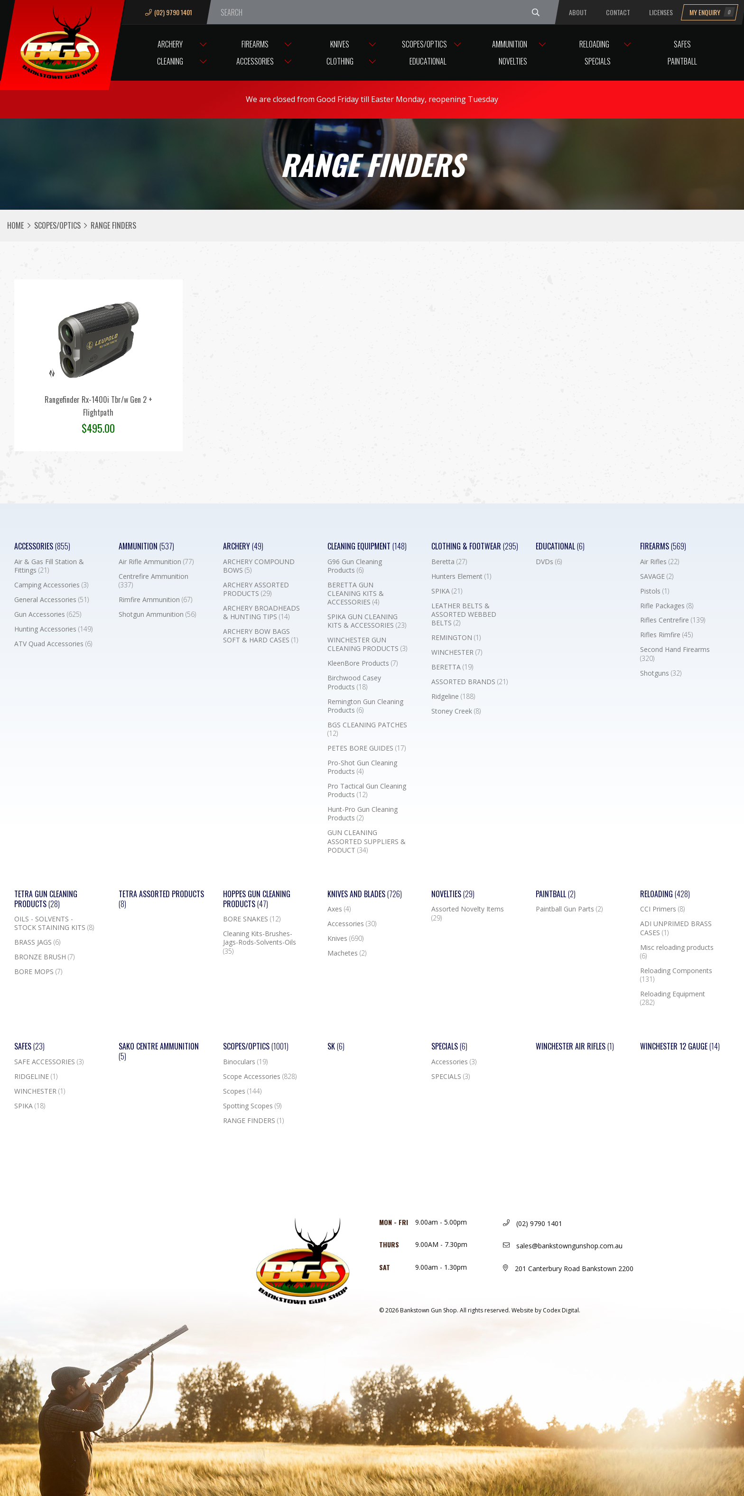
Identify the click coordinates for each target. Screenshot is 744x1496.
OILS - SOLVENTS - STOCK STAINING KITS (54, 923)
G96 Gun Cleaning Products (354, 566)
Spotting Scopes (252, 1106)
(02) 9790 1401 (168, 12)
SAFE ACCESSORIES (49, 1062)
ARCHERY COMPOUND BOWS (259, 566)
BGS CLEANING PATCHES (367, 729)
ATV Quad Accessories (53, 644)
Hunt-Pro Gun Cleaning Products (362, 813)
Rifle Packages (666, 606)
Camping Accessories (51, 585)
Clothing (339, 61)
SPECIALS (450, 1076)
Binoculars (245, 1062)
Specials (598, 61)
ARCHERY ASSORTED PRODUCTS (256, 589)
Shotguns (660, 673)
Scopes (242, 1091)
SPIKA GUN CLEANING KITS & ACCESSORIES (366, 621)
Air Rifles (659, 562)
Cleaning (170, 61)
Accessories (255, 61)
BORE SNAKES (251, 919)
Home (15, 225)
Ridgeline (453, 696)
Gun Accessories (47, 614)
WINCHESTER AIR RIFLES (575, 1046)
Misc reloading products (677, 951)
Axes (339, 909)
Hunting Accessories (53, 629)
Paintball (682, 61)
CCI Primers (662, 909)
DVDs (549, 562)
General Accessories (51, 599)
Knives (339, 44)
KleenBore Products (362, 663)
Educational (427, 61)
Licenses (661, 12)
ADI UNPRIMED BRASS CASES (676, 928)
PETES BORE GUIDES (366, 748)
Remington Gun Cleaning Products (365, 706)
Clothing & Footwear (474, 546)
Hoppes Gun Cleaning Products (256, 899)
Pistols (654, 591)
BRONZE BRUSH (44, 957)
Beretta (449, 562)
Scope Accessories (260, 1076)
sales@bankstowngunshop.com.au (563, 1245)
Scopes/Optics (424, 44)
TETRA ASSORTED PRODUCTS (161, 899)
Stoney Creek (456, 711)
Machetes (346, 953)
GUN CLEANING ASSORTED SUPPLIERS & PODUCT (366, 841)
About (578, 12)
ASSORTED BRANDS (469, 682)
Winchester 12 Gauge (680, 1046)
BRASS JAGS (37, 942)
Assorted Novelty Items (467, 913)
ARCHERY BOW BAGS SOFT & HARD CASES (260, 635)
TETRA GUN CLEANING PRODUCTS (45, 899)
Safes (682, 44)
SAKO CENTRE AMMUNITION (159, 1051)
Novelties (513, 61)
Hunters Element (461, 576)
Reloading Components (676, 975)
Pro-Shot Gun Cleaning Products (362, 767)
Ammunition (509, 44)
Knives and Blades (364, 894)
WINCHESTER (456, 652)
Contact (618, 12)
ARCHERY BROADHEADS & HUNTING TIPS (261, 612)
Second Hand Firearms (675, 653)
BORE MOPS (38, 971)
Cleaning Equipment (367, 546)
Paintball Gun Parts (569, 909)
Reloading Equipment (672, 998)
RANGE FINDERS (253, 1120)
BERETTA (452, 667)
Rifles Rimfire (666, 635)
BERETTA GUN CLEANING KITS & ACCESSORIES (355, 593)
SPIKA (446, 591)
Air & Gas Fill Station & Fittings (49, 566)
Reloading (594, 44)
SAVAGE (656, 576)
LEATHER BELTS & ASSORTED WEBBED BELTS (463, 614)
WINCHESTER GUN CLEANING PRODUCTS (367, 644)
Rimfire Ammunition (155, 599)
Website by (546, 1310)
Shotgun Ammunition (157, 614)
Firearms (255, 44)
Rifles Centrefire (672, 620)
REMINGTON (456, 637)
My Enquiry (712, 12)
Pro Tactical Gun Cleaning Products (366, 790)
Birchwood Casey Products (354, 682)
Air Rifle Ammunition (156, 562)
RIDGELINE (35, 1076)
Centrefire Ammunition (153, 580)
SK (335, 1046)
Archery (170, 44)
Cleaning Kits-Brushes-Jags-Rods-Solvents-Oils (259, 942)
